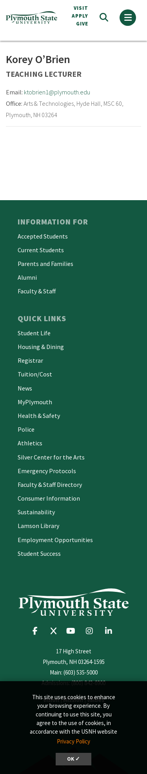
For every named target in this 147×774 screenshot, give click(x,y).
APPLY (80, 16)
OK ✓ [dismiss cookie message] (73, 759)
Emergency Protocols (47, 471)
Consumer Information (49, 498)
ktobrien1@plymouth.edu (57, 92)
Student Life (34, 333)
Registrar (30, 360)
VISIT (81, 8)
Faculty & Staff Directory (50, 484)
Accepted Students (43, 236)
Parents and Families (45, 264)
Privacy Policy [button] (73, 741)
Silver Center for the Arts (51, 457)
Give (82, 23)
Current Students (41, 250)
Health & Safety (39, 416)
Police (26, 429)
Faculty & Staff (37, 291)
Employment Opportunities (55, 540)
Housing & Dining (41, 347)
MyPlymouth (35, 402)
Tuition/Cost (35, 374)
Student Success (39, 553)
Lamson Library (38, 526)
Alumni (27, 277)
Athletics (30, 443)
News (25, 388)
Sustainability (36, 512)
